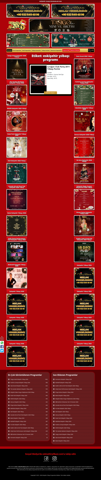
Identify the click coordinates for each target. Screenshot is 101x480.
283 (47, 424)
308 (47, 418)
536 (47, 392)
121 (47, 434)
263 (47, 428)
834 (47, 386)
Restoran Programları (56, 50)
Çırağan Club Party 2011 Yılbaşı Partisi (58, 67)
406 (47, 408)
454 (47, 395)
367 (47, 415)
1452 (46, 379)
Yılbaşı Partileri (46, 50)
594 (47, 389)
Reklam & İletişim (75, 50)
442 (47, 402)
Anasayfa (9, 50)
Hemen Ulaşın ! (50, 93)
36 (47, 437)
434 (47, 405)
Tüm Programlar (17, 50)
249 (47, 431)
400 (47, 411)
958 (47, 382)
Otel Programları (26, 50)
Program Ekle (66, 50)
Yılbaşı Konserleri (36, 50)
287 (47, 421)
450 (47, 398)
